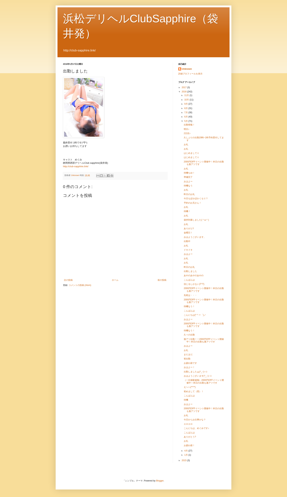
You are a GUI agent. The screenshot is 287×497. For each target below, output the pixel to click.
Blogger (160, 480)
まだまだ (188, 354)
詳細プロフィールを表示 (190, 73)
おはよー (188, 181)
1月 (186, 455)
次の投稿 (68, 280)
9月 (186, 104)
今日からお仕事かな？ (195, 419)
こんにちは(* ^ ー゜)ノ (195, 315)
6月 (186, 116)
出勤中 (187, 241)
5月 (186, 121)
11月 (187, 95)
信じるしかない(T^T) (194, 284)
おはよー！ (189, 367)
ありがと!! (189, 228)
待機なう (188, 185)
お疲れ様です (190, 363)
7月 (186, 112)
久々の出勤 (189, 334)
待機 (186, 400)
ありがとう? (190, 437)
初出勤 (187, 358)
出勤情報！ (189, 124)
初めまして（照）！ (194, 391)
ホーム (115, 280)
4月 (186, 450)
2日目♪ (187, 133)
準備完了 (188, 177)
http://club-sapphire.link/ (75, 166)
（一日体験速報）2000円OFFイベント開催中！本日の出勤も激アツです (204, 381)
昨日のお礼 (189, 194)
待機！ (187, 211)
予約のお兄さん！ (192, 203)
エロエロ (188, 424)
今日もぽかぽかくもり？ (196, 198)
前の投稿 (162, 280)
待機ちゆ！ (189, 173)
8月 (186, 108)
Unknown (187, 69)
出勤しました (190, 271)
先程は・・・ (190, 295)
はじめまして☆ (191, 153)
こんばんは (189, 280)
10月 (187, 99)
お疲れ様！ (189, 445)
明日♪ (186, 129)
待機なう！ (189, 306)
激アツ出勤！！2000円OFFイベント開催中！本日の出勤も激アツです (204, 340)
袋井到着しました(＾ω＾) (196, 220)
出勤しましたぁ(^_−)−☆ (196, 371)
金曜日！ (188, 232)
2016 (184, 91)
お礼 (186, 144)
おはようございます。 (195, 237)
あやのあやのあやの (194, 275)
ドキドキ (188, 250)
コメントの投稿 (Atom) (80, 285)
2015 (184, 460)
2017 (184, 87)
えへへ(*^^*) (190, 387)
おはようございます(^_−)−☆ (198, 376)
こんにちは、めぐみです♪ (196, 428)
